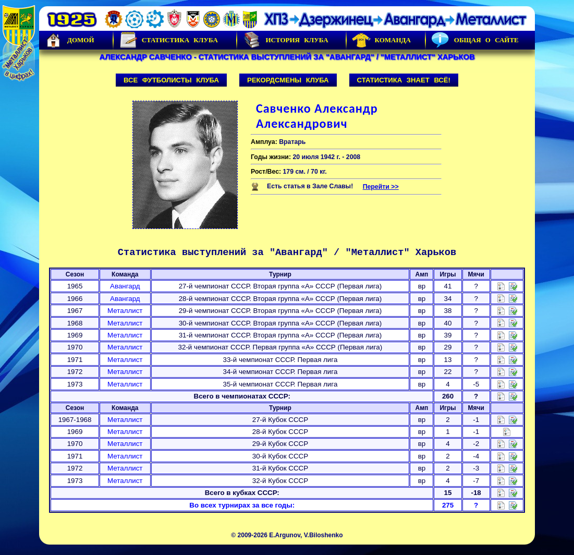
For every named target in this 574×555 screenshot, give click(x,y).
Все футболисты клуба (171, 80)
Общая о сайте (475, 40)
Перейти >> (381, 186)
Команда (381, 40)
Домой (69, 40)
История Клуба (285, 40)
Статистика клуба (168, 40)
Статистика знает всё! (403, 80)
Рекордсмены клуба (288, 80)
